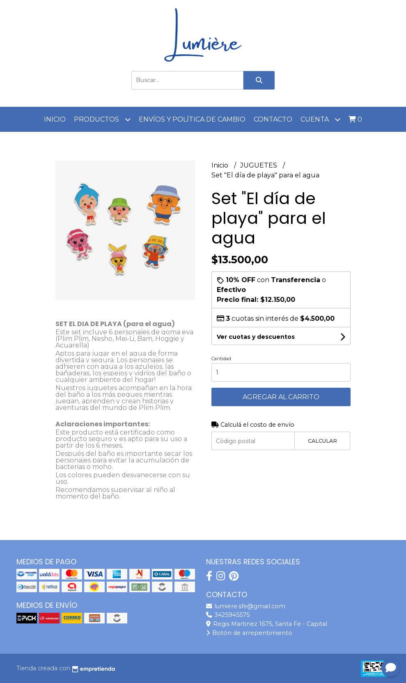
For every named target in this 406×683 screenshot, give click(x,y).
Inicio (55, 119)
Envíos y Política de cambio (192, 119)
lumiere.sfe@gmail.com (245, 606)
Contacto (273, 119)
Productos (102, 119)
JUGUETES (259, 165)
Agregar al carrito (281, 397)
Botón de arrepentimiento (249, 633)
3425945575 (228, 615)
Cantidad (221, 358)
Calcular (322, 441)
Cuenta (320, 119)
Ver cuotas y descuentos (256, 336)
